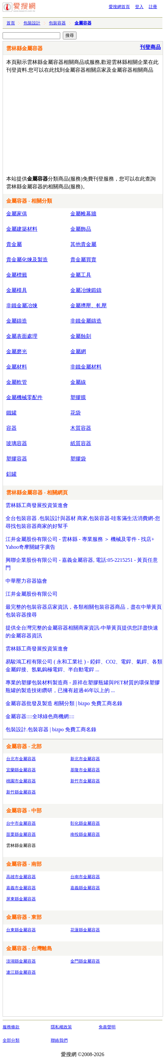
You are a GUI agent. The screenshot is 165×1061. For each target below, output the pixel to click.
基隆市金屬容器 (85, 769)
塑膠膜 (78, 397)
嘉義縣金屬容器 (85, 887)
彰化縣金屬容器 (85, 823)
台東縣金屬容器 (21, 929)
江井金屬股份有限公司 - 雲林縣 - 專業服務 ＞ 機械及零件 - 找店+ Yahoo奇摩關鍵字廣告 (80, 543)
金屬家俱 (16, 213)
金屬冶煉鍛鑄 (86, 290)
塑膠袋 (78, 458)
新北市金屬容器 (85, 758)
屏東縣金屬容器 (21, 898)
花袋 (75, 412)
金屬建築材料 (21, 229)
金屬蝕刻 (80, 336)
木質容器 (80, 428)
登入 (139, 6)
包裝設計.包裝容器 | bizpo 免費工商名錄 (51, 729)
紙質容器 (80, 443)
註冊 (153, 6)
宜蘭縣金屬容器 (21, 769)
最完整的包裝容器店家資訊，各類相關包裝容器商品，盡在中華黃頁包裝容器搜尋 (84, 611)
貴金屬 (14, 244)
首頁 (11, 23)
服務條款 (11, 1027)
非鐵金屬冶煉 (21, 305)
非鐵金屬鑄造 (86, 321)
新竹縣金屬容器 (21, 792)
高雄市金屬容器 (21, 876)
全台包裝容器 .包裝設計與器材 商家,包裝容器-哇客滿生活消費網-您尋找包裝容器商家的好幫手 (83, 522)
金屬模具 (16, 290)
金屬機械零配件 (24, 397)
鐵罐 (11, 412)
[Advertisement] (84, 122)
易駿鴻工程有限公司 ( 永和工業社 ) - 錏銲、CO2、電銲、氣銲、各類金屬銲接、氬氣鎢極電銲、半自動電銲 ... (84, 665)
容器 (11, 428)
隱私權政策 (61, 1027)
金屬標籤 (16, 275)
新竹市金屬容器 (85, 780)
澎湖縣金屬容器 (21, 961)
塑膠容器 (16, 458)
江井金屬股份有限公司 (32, 594)
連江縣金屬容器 (21, 972)
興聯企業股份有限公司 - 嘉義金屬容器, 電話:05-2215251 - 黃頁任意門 (82, 564)
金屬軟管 (16, 382)
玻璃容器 (16, 443)
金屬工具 (80, 275)
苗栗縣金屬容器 (21, 834)
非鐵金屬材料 (86, 367)
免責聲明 (107, 1027)
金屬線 (78, 382)
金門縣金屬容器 (85, 961)
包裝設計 (31, 23)
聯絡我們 (59, 1040)
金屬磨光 (16, 351)
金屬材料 (16, 367)
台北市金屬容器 (21, 758)
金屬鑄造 (16, 321)
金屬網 (78, 351)
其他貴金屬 (83, 244)
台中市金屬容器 (21, 823)
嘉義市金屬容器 (21, 887)
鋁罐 (11, 474)
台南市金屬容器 (85, 876)
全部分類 (11, 1040)
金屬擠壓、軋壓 (88, 305)
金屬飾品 (80, 229)
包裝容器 (57, 23)
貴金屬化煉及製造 (27, 259)
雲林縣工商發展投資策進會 (37, 505)
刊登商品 (150, 47)
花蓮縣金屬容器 (85, 929)
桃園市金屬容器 (21, 780)
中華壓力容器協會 (26, 581)
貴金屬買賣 (83, 259)
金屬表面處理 (21, 336)
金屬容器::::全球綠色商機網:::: (40, 716)
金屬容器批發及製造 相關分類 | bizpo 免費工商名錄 (64, 703)
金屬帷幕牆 (83, 213)
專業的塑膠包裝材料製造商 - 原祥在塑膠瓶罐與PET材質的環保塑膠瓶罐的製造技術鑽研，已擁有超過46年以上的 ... (83, 686)
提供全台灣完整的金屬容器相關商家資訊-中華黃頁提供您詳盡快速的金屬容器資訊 (82, 631)
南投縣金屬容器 (85, 834)
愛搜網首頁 (119, 6)
